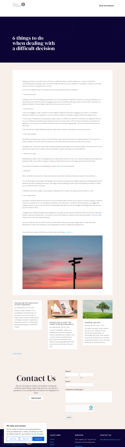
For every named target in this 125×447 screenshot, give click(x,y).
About (52, 428)
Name (68, 355)
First (66, 361)
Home (38, 6)
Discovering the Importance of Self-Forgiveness (26, 287)
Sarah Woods (20, 291)
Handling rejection (92, 306)
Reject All (26, 439)
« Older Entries (17, 337)
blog (63, 149)
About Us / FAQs (74, 6)
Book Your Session (106, 6)
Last (81, 361)
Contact (85, 6)
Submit (69, 401)
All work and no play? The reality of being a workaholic (62, 307)
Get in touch (36, 381)
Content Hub (62, 9)
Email (68, 365)
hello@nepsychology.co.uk (110, 423)
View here (78, 430)
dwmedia (25, 444)
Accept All (38, 439)
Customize (12, 439)
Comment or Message (74, 373)
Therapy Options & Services (53, 6)
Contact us (69, 215)
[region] (25, 433)
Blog (52, 425)
